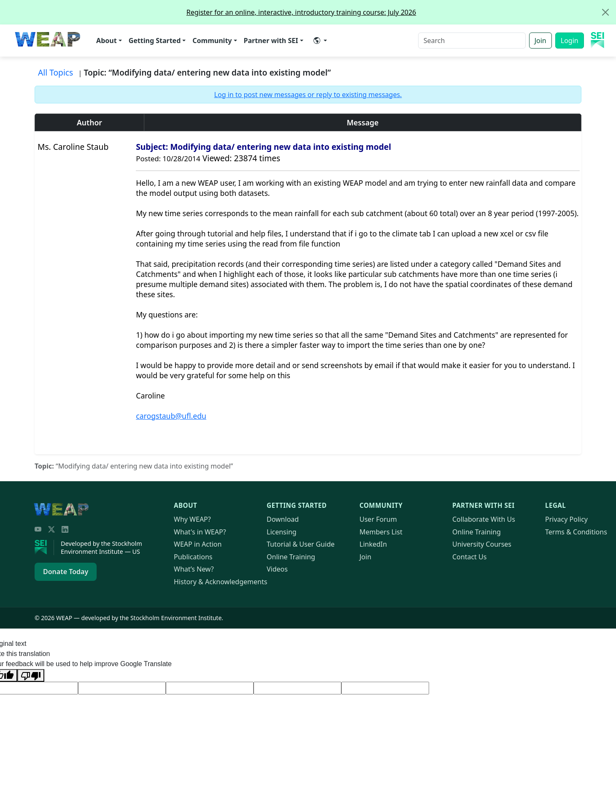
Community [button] (212, 40)
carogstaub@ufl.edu (171, 416)
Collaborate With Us (483, 519)
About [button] (106, 40)
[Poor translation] (30, 675)
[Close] (605, 12)
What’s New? (194, 569)
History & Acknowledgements (220, 581)
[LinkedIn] (65, 529)
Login (569, 40)
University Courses (481, 544)
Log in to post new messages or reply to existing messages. (308, 94)
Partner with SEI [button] (271, 40)
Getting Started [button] (155, 40)
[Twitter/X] (51, 529)
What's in (200, 532)
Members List (381, 532)
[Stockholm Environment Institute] (44, 547)
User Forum (378, 519)
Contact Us (469, 556)
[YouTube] (38, 529)
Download (283, 519)
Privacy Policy (566, 519)
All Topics (55, 72)
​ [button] (316, 40)
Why (192, 519)
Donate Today (65, 571)
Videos (277, 569)
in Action (198, 544)
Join (540, 40)
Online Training (291, 556)
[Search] (472, 41)
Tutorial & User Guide (301, 544)
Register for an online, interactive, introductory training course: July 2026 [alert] (401, 12)
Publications (193, 556)
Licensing (282, 532)
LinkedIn (373, 544)
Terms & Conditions (576, 532)
